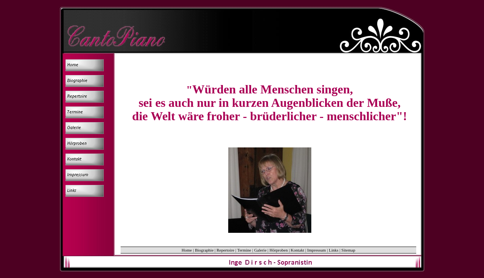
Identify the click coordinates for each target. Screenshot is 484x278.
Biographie (204, 250)
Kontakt (297, 250)
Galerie (260, 250)
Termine (244, 250)
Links (333, 250)
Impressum (316, 250)
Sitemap (348, 250)
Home (187, 250)
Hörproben (279, 250)
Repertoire (225, 250)
